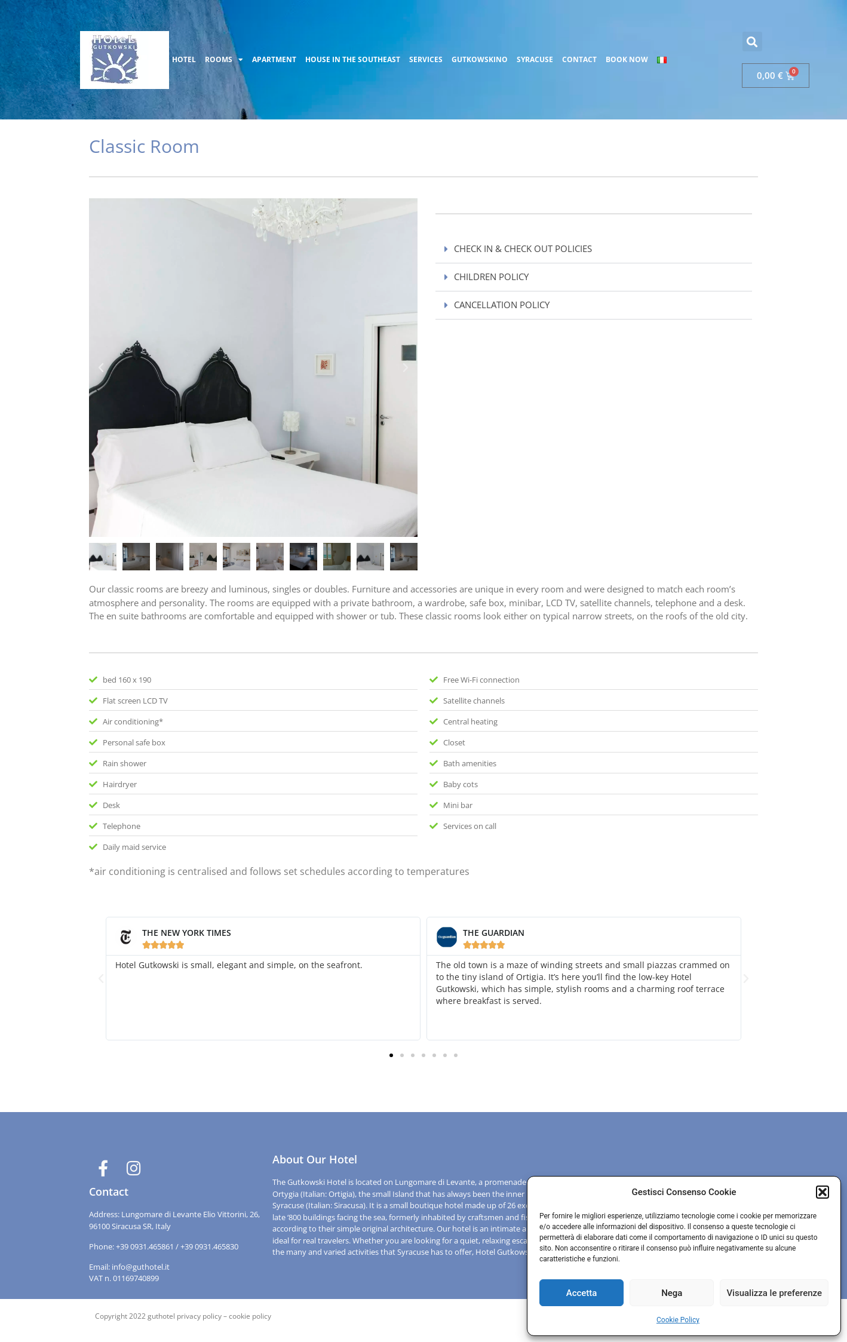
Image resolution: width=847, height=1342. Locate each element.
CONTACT (579, 59)
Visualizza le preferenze (774, 1293)
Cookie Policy (677, 1320)
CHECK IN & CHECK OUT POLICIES (523, 248)
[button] (822, 1192)
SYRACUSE (535, 59)
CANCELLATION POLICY (502, 305)
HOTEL (184, 59)
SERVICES (426, 59)
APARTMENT (274, 59)
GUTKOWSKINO (480, 59)
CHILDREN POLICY (491, 276)
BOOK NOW (627, 59)
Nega (671, 1293)
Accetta (581, 1293)
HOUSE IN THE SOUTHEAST (352, 59)
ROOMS (224, 59)
